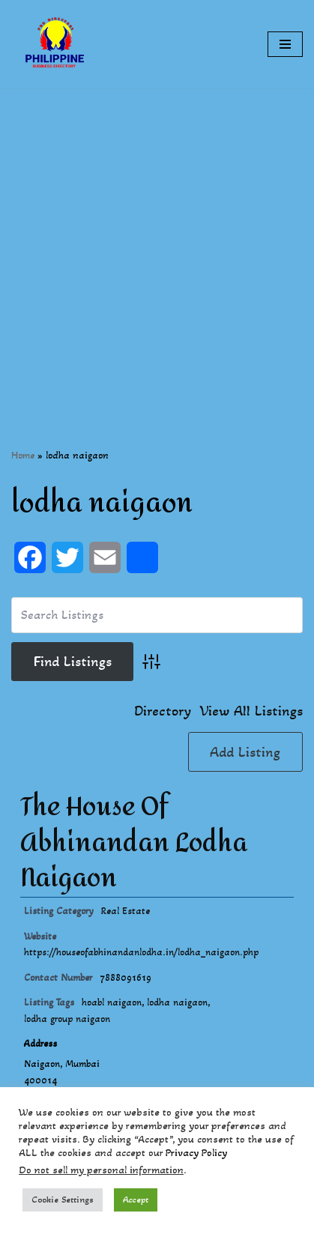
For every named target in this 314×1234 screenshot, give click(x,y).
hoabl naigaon (112, 1002)
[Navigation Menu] (285, 44)
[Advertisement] (157, 245)
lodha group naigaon (67, 1019)
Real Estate (125, 911)
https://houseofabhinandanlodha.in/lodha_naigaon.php (141, 952)
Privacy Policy (196, 1152)
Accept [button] (135, 1200)
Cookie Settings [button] (62, 1200)
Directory (162, 711)
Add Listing (245, 752)
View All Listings (251, 711)
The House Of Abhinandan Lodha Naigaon (133, 842)
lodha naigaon (177, 1002)
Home (22, 455)
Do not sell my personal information (101, 1170)
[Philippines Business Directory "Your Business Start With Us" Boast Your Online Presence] (56, 44)
